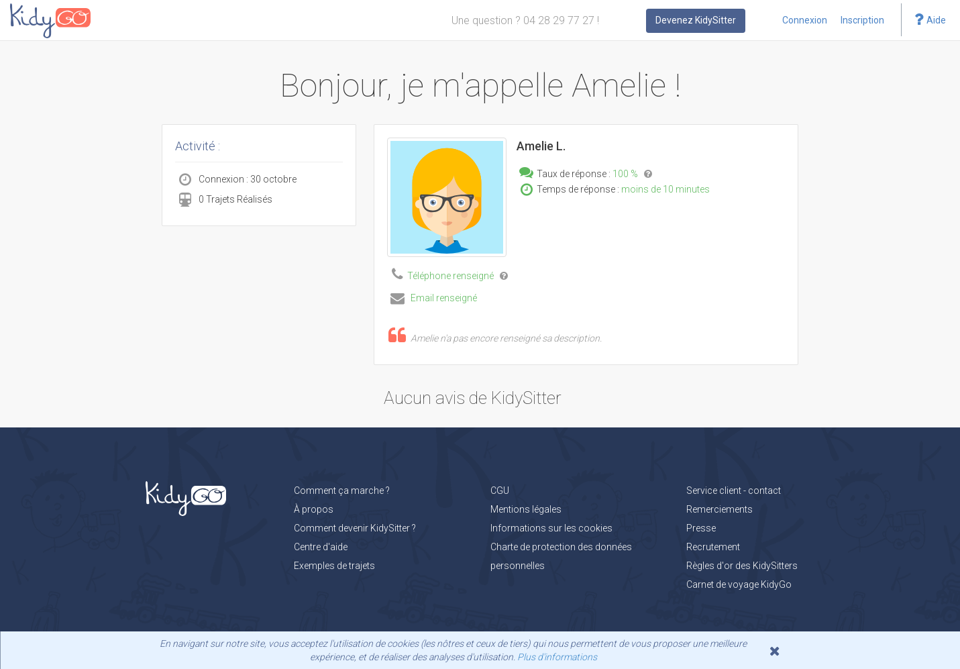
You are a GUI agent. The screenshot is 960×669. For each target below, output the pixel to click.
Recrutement (713, 547)
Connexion (804, 20)
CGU (499, 490)
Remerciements (719, 509)
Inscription (862, 20)
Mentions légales (526, 509)
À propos (313, 509)
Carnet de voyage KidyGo (739, 584)
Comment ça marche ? (342, 490)
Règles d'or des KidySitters (742, 565)
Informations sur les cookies (551, 528)
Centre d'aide (321, 547)
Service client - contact (733, 490)
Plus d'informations (557, 657)
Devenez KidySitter (695, 20)
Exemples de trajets (334, 565)
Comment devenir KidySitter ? (355, 528)
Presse (701, 528)
